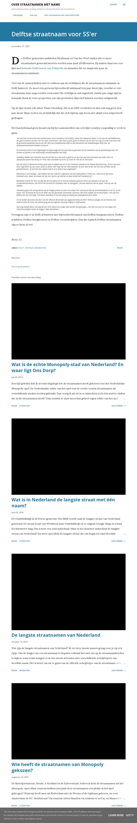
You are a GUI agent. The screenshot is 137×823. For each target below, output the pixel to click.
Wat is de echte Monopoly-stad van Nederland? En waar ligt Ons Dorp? (67, 367)
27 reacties (24, 406)
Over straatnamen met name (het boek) (60, 15)
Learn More (116, 815)
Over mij (31, 15)
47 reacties (24, 541)
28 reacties (24, 670)
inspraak (29, 248)
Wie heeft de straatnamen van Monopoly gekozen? (57, 767)
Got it (130, 815)
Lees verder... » (119, 406)
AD (20, 239)
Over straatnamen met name (36, 4)
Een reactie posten (21, 266)
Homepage (16, 15)
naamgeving (40, 248)
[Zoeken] (113, 4)
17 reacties (24, 805)
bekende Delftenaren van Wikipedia (42, 68)
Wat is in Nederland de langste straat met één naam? (63, 503)
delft (21, 248)
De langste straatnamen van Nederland (56, 635)
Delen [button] (120, 248)
